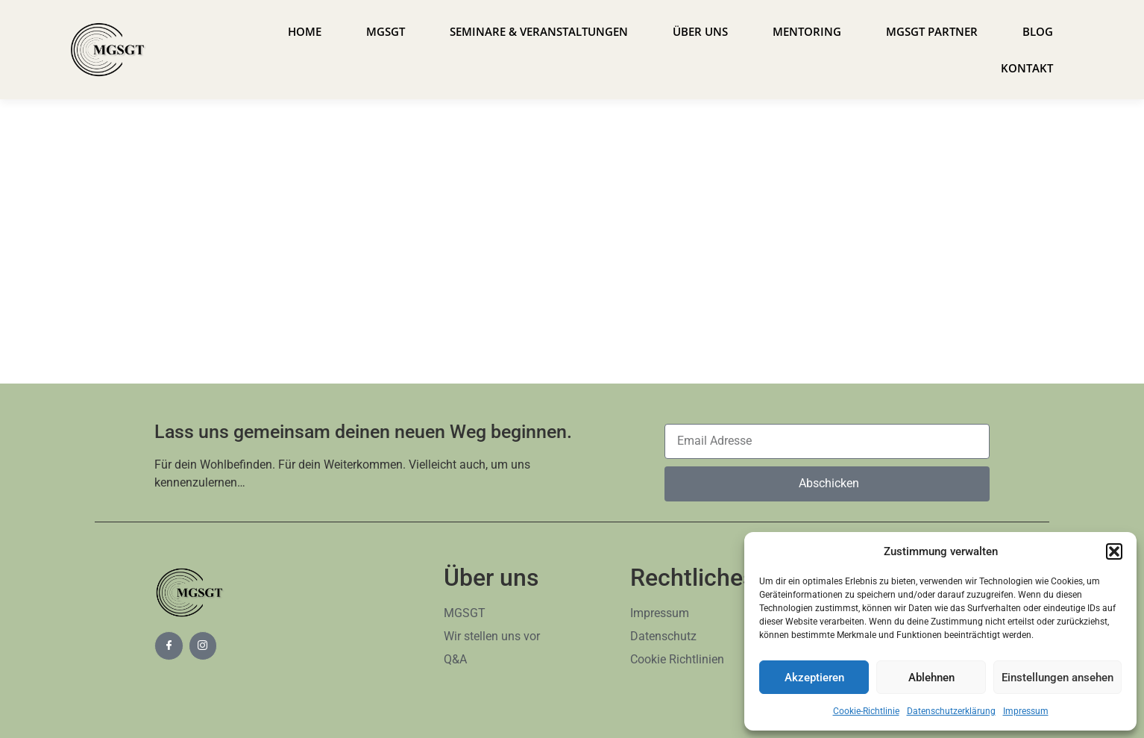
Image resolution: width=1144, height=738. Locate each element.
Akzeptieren (814, 677)
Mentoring (807, 31)
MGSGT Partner (932, 31)
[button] (1114, 551)
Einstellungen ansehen (1057, 677)
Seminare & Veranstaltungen (539, 31)
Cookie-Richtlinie (866, 711)
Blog (1037, 31)
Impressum (1026, 711)
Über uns (700, 31)
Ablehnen (931, 677)
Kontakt (1027, 67)
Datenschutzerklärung (951, 711)
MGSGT (385, 31)
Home (304, 31)
